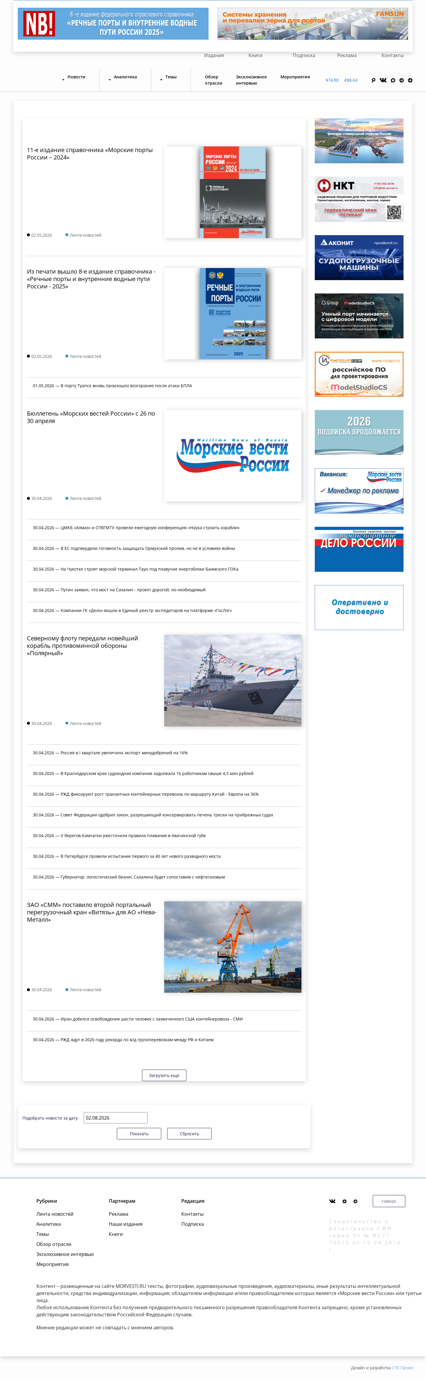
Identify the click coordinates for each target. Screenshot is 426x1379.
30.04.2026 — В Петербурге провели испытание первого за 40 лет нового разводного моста (127, 856)
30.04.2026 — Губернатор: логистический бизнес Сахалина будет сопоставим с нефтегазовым (129, 877)
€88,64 (350, 80)
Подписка (304, 55)
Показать (139, 1133)
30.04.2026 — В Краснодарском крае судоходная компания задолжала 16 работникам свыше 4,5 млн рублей (143, 773)
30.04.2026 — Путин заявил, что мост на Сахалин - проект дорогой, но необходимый (119, 589)
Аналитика (48, 1224)
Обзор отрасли (213, 80)
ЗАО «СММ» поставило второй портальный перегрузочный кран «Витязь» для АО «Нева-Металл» (91, 912)
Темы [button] (171, 77)
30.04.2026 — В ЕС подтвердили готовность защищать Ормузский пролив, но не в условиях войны (134, 548)
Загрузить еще (164, 1075)
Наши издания (126, 1224)
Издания (214, 55)
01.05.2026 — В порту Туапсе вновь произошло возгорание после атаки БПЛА (112, 385)
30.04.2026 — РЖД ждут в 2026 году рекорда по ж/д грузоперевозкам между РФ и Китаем (123, 1039)
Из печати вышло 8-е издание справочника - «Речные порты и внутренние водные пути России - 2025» (91, 278)
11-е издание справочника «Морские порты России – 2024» (90, 153)
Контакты (393, 55)
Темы (42, 1234)
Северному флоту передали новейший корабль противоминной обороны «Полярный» (82, 645)
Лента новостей (54, 1214)
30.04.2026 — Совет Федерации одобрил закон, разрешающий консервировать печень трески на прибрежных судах (153, 815)
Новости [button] (76, 77)
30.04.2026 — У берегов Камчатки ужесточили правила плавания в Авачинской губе (119, 835)
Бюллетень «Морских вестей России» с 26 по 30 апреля (91, 417)
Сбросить (189, 1133)
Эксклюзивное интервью (251, 80)
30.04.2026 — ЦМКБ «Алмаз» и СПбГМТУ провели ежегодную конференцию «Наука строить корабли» (136, 527)
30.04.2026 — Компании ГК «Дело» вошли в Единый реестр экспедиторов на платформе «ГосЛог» (132, 610)
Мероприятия (295, 77)
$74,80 (332, 80)
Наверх (389, 1201)
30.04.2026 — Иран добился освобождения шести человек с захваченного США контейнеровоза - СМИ (138, 1019)
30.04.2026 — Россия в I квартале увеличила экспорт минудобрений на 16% (110, 752)
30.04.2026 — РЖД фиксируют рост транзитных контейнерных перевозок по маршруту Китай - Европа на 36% (146, 794)
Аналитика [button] (125, 77)
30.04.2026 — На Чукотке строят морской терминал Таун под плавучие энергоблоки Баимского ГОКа (135, 569)
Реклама (347, 55)
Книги (255, 55)
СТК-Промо (402, 1367)
